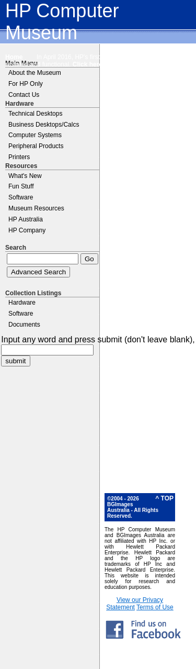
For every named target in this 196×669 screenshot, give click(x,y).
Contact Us (23, 94)
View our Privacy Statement (134, 603)
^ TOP (164, 498)
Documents (24, 324)
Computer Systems (35, 135)
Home (13, 57)
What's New (25, 176)
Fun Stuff (20, 186)
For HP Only (25, 83)
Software (20, 197)
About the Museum (34, 72)
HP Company (26, 230)
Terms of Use (155, 607)
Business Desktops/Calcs (43, 124)
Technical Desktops (35, 113)
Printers (19, 157)
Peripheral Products (35, 146)
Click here (87, 64)
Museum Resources (36, 208)
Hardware (22, 302)
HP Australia (25, 219)
